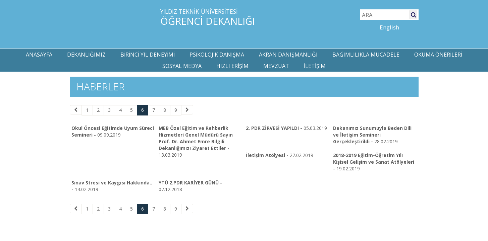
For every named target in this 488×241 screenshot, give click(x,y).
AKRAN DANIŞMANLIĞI (288, 54)
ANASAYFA (39, 54)
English (389, 27)
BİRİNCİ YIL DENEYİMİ (147, 54)
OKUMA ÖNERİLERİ (438, 54)
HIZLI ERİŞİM (232, 66)
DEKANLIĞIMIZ (86, 54)
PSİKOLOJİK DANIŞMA (216, 54)
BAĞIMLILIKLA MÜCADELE (365, 54)
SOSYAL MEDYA (182, 66)
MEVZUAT (276, 66)
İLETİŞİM (315, 66)
